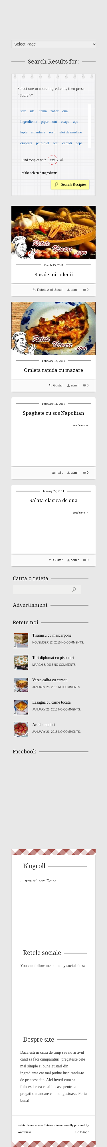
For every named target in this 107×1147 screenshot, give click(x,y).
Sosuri (58, 289)
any (52, 160)
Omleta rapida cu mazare (53, 370)
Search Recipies (73, 184)
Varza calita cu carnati (50, 680)
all (62, 160)
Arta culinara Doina (40, 881)
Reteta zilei (45, 289)
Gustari (58, 385)
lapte (23, 132)
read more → (80, 425)
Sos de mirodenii (54, 274)
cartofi (67, 143)
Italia (60, 472)
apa (75, 121)
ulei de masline (70, 132)
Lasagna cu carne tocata (51, 702)
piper (45, 121)
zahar (54, 111)
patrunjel (42, 143)
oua (65, 111)
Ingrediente (28, 121)
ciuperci (26, 143)
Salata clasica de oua (53, 500)
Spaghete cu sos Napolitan (53, 413)
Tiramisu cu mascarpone (51, 635)
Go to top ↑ (82, 1132)
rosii (52, 132)
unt (54, 121)
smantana (38, 132)
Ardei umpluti (43, 724)
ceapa (65, 121)
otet (55, 143)
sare (23, 111)
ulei (33, 111)
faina (43, 111)
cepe (79, 143)
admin (75, 289)
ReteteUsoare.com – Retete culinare (55, 18)
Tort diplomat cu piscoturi (53, 658)
